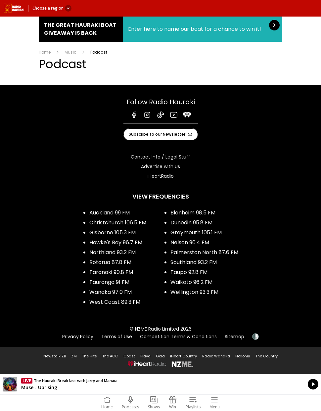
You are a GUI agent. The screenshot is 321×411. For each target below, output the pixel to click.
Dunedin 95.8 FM (191, 222)
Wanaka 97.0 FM (110, 292)
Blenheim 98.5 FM (192, 212)
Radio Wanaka (216, 356)
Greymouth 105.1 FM (196, 232)
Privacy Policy (77, 336)
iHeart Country (183, 356)
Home (45, 52)
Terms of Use (116, 336)
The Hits (89, 356)
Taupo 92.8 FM (188, 272)
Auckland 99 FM (109, 212)
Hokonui (242, 356)
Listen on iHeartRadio (160, 384)
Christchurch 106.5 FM (117, 222)
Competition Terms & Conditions (178, 336)
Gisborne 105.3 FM (112, 232)
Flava (145, 356)
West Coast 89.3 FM (114, 302)
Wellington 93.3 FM (194, 292)
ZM (74, 356)
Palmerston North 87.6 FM (204, 252)
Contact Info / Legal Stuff (160, 157)
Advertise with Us (160, 166)
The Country (266, 356)
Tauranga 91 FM (109, 282)
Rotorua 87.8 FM (110, 262)
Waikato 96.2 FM (191, 282)
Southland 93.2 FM (193, 262)
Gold (160, 356)
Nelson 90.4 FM (189, 242)
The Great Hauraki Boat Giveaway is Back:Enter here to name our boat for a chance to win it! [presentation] (160, 29)
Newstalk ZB (54, 356)
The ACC (110, 356)
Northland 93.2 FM (112, 252)
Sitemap (234, 336)
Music (70, 52)
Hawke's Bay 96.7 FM (115, 242)
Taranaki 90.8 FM (111, 272)
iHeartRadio (161, 176)
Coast (129, 356)
